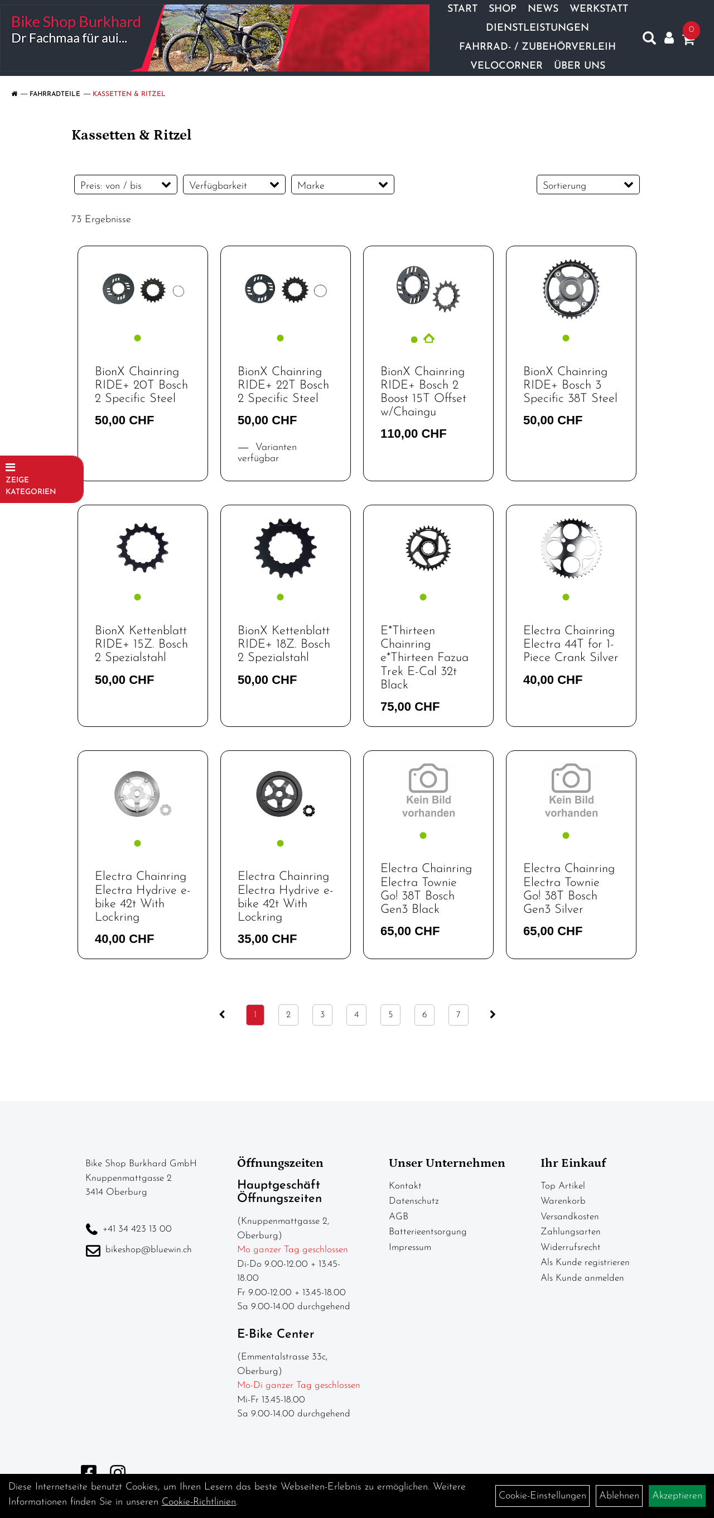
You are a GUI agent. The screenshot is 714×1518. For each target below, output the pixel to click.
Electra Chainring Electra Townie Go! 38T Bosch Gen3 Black (426, 889)
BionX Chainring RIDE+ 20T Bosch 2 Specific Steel (141, 385)
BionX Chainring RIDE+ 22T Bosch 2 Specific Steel (283, 385)
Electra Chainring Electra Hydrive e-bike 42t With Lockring (143, 897)
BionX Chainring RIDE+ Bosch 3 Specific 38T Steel (570, 385)
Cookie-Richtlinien (199, 1502)
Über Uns (579, 66)
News (543, 9)
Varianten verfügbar (267, 453)
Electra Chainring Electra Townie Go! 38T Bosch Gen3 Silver (569, 889)
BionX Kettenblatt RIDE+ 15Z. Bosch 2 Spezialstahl (141, 644)
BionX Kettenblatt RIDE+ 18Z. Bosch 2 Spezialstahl (284, 644)
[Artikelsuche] (649, 40)
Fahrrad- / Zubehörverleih (537, 47)
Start (462, 9)
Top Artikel (563, 1186)
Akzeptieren (677, 1496)
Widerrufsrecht (571, 1247)
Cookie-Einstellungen (542, 1496)
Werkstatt (599, 9)
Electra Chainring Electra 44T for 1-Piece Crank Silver (571, 644)
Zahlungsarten (571, 1232)
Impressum (410, 1247)
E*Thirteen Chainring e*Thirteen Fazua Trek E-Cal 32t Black (424, 658)
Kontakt (405, 1186)
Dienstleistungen (537, 28)
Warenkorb (563, 1201)
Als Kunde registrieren (585, 1262)
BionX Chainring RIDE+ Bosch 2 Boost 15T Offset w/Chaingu (423, 392)
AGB (398, 1217)
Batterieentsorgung (428, 1232)
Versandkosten (570, 1217)
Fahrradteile (55, 94)
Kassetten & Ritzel (129, 94)
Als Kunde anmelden (582, 1278)
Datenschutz (414, 1201)
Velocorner (506, 66)
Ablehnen (619, 1496)
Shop (503, 9)
